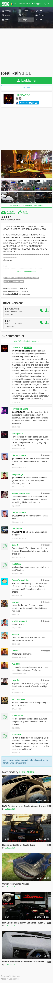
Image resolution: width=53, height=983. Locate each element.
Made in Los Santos (10, 979)
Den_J (15, 545)
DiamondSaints (19, 455)
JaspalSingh (17, 474)
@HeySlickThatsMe (21, 351)
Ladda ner (27, 80)
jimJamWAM (17, 715)
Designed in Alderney (10, 976)
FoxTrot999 (17, 529)
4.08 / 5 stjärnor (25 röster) (11, 220)
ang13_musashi (19, 621)
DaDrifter (16, 680)
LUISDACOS (23, 95)
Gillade (25, 214)
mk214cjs (16, 564)
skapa (37, 760)
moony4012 (17, 433)
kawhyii (15, 602)
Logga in (25, 760)
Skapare (28, 348)
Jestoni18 (16, 734)
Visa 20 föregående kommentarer (26, 341)
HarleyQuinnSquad (21, 493)
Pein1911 (16, 651)
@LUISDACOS (18, 412)
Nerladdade (11, 214)
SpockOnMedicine (20, 580)
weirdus (15, 634)
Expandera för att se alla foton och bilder (26, 205)
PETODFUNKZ (18, 699)
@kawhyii (16, 654)
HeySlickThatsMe (20, 409)
